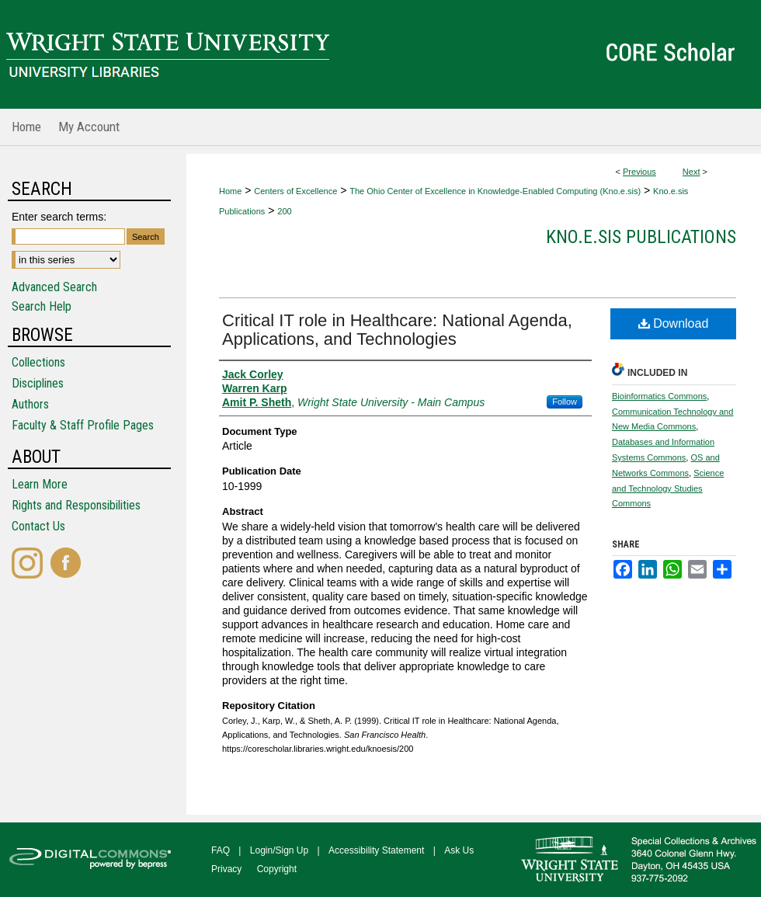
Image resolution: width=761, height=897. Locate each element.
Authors (30, 404)
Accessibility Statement (376, 850)
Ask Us (459, 850)
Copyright (277, 869)
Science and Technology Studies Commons (668, 488)
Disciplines (38, 383)
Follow (564, 401)
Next (691, 171)
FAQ (220, 850)
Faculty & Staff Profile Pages (83, 425)
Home (230, 191)
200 (284, 211)
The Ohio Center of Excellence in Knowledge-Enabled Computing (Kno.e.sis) (495, 191)
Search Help (41, 306)
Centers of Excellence (295, 191)
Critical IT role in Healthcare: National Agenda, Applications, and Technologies (397, 330)
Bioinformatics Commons (659, 396)
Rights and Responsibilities (76, 505)
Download (673, 323)
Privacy (226, 869)
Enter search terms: (59, 216)
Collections (38, 362)
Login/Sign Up (279, 850)
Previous (639, 171)
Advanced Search (54, 287)
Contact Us (38, 526)
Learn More (40, 484)
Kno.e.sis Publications (641, 237)
